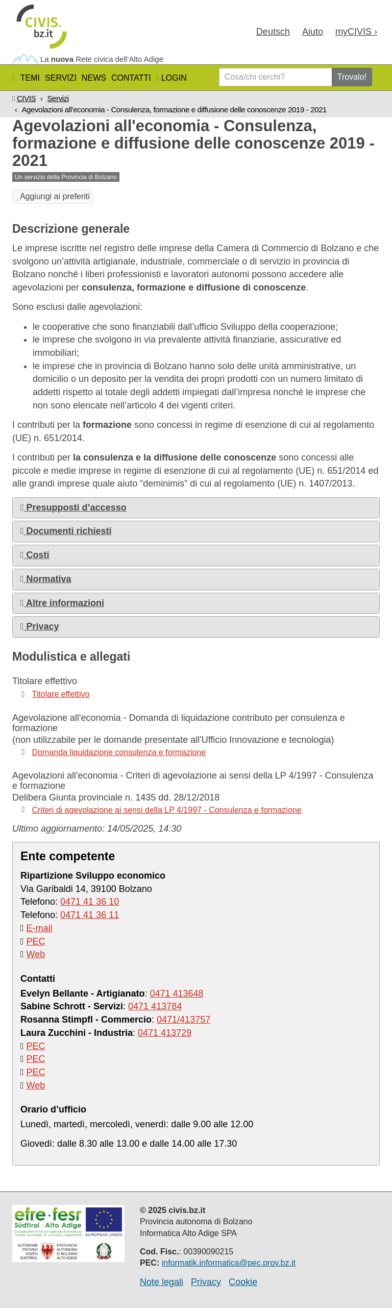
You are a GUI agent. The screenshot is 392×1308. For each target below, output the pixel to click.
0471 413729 (164, 1033)
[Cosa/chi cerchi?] (275, 77)
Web (36, 954)
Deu (273, 32)
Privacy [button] (39, 626)
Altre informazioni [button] (62, 603)
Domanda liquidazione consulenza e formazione (119, 752)
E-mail (40, 928)
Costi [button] (35, 555)
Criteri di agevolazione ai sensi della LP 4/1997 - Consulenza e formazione (167, 810)
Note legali (161, 1282)
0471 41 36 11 (89, 915)
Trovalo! (351, 76)
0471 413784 (155, 1006)
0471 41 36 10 (89, 902)
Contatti (131, 78)
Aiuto (312, 32)
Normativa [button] (45, 579)
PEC (36, 941)
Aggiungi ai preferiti (52, 196)
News (94, 78)
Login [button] (171, 78)
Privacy (206, 1282)
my (356, 32)
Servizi (61, 78)
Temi (30, 78)
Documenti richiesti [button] (66, 531)
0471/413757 (183, 1019)
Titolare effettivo (61, 694)
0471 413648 (176, 993)
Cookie (243, 1282)
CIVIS (26, 98)
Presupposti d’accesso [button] (73, 507)
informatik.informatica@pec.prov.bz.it (229, 1262)
